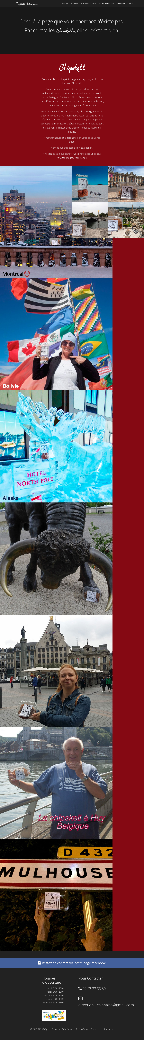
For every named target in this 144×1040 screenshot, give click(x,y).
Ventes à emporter (106, 3)
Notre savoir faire (88, 3)
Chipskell (121, 3)
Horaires (74, 3)
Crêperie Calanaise (26, 3)
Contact (131, 3)
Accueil (65, 3)
